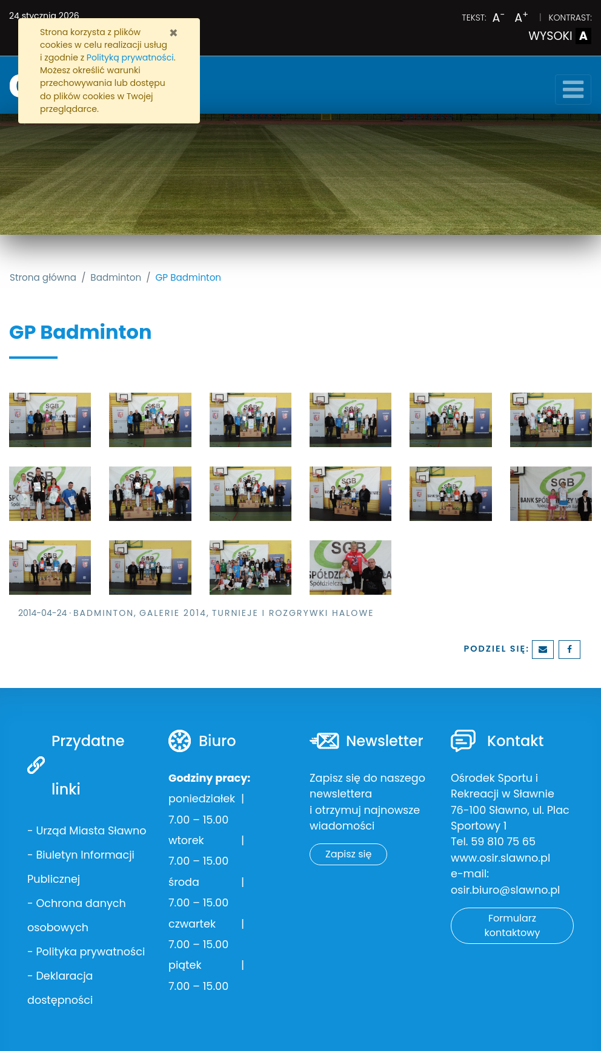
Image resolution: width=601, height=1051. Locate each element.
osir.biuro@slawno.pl (505, 890)
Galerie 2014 (173, 613)
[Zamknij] (173, 33)
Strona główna (43, 277)
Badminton (115, 277)
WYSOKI (559, 36)
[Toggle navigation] (573, 89)
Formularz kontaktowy (512, 925)
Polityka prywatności (90, 952)
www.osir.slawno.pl (500, 858)
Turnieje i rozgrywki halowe (293, 613)
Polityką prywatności (130, 57)
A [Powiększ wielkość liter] (521, 18)
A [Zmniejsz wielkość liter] (499, 18)
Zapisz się (348, 854)
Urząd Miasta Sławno (91, 830)
